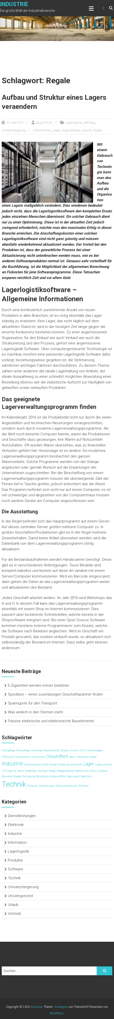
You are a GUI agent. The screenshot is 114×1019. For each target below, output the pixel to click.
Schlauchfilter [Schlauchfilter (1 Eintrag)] (57, 776)
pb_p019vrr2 (44, 122)
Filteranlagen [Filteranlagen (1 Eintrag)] (95, 750)
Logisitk (86, 130)
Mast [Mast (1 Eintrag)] (20, 771)
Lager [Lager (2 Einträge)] (88, 763)
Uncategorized (20, 896)
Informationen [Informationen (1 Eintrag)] (33, 764)
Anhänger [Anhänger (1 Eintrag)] (37, 750)
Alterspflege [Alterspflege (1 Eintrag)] (23, 750)
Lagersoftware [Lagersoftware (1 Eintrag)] (103, 764)
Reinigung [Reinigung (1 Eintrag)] (28, 776)
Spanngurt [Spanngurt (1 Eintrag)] (73, 776)
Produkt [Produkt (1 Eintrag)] (103, 771)
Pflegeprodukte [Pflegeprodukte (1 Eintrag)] (65, 771)
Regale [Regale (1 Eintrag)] (17, 776)
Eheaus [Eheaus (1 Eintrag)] (65, 750)
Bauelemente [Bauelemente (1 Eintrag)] (52, 750)
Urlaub (13, 904)
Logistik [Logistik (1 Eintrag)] (11, 771)
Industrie (14, 4)
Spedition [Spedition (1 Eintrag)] (86, 776)
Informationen (42, 130)
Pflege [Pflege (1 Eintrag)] (52, 771)
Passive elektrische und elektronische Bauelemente (51, 721)
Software (89, 122)
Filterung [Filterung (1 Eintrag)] (7, 757)
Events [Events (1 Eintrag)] (75, 750)
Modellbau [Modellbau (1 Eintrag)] (31, 771)
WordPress (56, 1013)
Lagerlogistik (73, 122)
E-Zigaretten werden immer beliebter (38, 685)
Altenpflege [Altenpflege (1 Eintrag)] (8, 750)
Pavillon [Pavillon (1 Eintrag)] (43, 771)
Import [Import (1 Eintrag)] (93, 757)
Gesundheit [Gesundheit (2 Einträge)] (57, 756)
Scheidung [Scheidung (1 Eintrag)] (42, 776)
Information (17, 842)
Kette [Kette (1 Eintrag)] (46, 764)
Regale (97, 130)
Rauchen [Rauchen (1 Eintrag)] (7, 776)
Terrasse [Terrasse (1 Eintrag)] (32, 785)
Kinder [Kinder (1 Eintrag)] (54, 764)
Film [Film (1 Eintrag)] (83, 750)
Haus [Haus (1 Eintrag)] (72, 757)
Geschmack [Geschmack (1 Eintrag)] (38, 757)
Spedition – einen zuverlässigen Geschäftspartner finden (55, 694)
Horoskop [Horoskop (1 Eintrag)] (82, 757)
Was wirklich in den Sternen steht (35, 712)
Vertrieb (14, 913)
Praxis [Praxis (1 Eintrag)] (93, 771)
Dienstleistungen (22, 816)
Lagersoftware (71, 130)
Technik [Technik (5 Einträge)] (14, 784)
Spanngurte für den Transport (32, 703)
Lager (56, 130)
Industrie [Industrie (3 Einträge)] (12, 763)
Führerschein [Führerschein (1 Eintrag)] (22, 757)
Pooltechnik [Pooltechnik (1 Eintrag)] (82, 771)
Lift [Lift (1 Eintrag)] (4, 771)
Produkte (15, 860)
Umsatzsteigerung (14, 130)
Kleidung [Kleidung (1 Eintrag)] (64, 764)
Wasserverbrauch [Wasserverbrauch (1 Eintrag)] (66, 785)
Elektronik (16, 824)
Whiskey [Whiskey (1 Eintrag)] (83, 785)
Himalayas (61, 1007)
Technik (14, 878)
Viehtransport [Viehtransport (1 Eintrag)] (46, 785)
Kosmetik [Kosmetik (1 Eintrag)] (76, 764)
